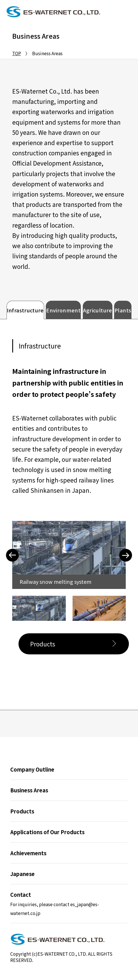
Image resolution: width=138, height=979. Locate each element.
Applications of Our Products (47, 832)
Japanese (22, 873)
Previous (12, 555)
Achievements (28, 853)
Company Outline (32, 769)
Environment (63, 310)
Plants (122, 310)
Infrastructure (25, 310)
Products (42, 644)
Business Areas (29, 790)
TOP (16, 53)
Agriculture (97, 310)
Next (125, 555)
